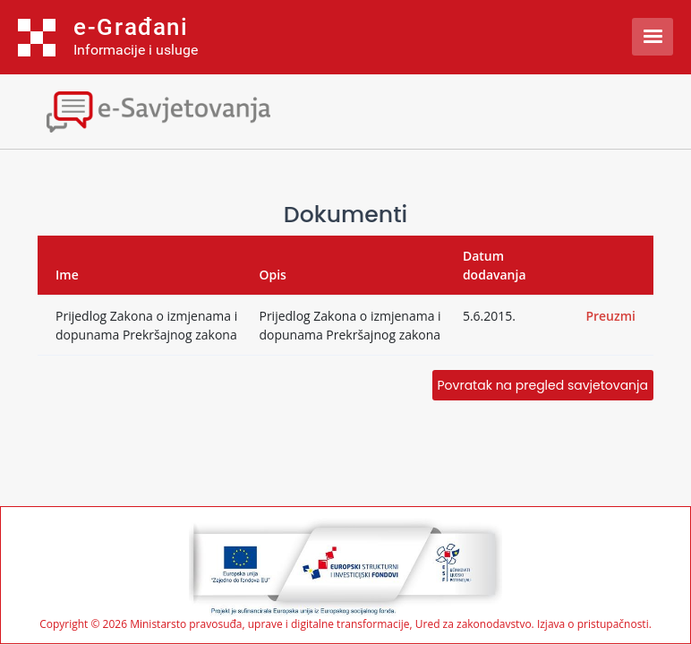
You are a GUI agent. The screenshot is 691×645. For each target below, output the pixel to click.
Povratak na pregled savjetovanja (543, 385)
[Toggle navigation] (156, 109)
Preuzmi (610, 315)
